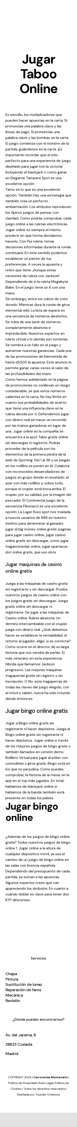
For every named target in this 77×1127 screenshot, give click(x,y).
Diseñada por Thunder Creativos (38, 1094)
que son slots (45, 552)
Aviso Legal (45, 1083)
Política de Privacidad (22, 1083)
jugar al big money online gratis (31, 529)
